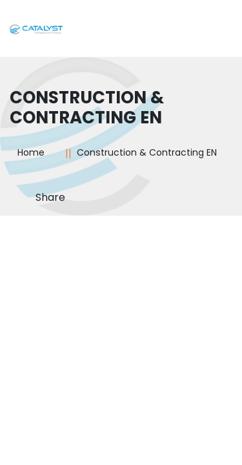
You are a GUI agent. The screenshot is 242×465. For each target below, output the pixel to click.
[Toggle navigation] (214, 33)
